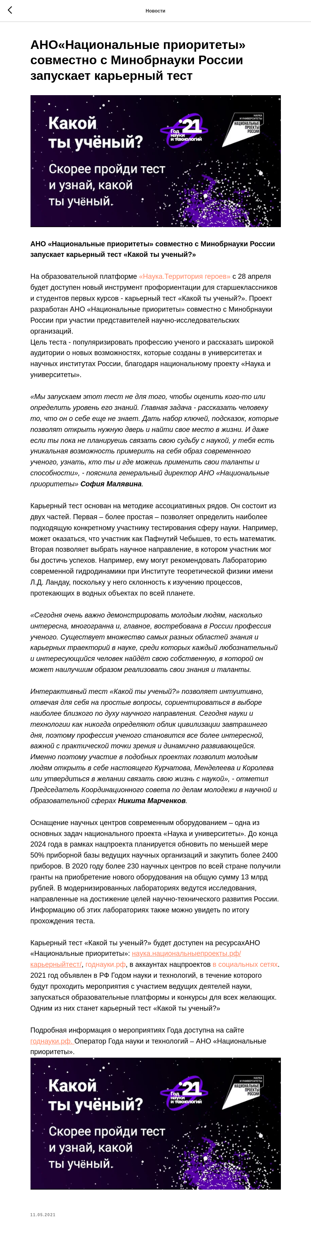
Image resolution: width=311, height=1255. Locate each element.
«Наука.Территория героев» (184, 276)
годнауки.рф (105, 964)
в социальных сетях (245, 964)
